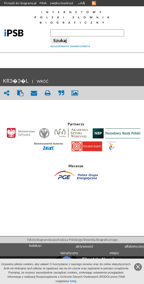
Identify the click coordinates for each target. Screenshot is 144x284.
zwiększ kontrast (61, 3)
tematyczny (69, 253)
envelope (33, 93)
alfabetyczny (134, 246)
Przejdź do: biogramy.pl (20, 3)
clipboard (20, 93)
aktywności (84, 246)
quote (61, 93)
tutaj (73, 281)
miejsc (114, 253)
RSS (94, 3)
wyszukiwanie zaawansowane (70, 46)
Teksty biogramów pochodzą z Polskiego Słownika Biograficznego (72, 240)
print (47, 93)
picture (74, 93)
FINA (43, 3)
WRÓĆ (43, 81)
